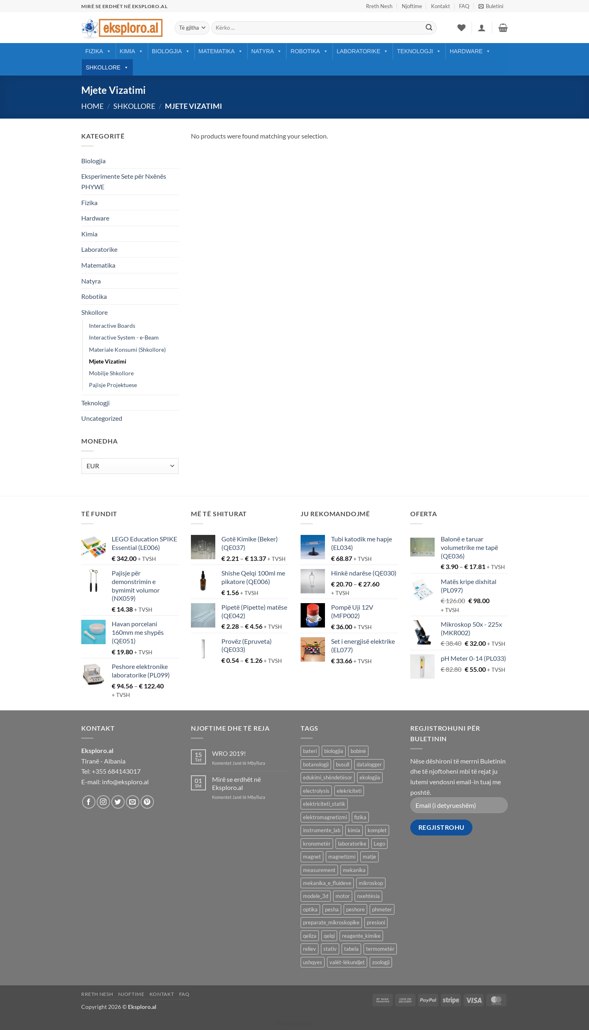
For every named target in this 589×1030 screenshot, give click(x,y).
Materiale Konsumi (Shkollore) (127, 349)
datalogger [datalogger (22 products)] (369, 764)
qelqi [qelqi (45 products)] (329, 936)
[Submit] (429, 28)
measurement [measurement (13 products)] (319, 870)
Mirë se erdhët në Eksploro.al (236, 783)
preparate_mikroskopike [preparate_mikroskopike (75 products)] (331, 922)
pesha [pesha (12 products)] (332, 909)
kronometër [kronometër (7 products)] (317, 843)
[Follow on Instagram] (103, 802)
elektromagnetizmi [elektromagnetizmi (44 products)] (325, 817)
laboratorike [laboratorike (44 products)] (352, 843)
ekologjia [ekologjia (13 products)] (369, 777)
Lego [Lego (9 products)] (379, 843)
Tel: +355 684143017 (111, 771)
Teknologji (419, 51)
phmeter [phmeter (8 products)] (382, 909)
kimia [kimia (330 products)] (354, 830)
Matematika (221, 51)
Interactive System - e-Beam (124, 337)
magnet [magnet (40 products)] (312, 856)
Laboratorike (363, 51)
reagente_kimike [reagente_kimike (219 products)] (361, 936)
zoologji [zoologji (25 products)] (381, 962)
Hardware (470, 51)
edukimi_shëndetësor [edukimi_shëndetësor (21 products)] (327, 777)
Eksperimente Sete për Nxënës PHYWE (123, 181)
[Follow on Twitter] (118, 802)
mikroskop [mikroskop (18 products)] (371, 883)
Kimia (131, 51)
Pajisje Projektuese (113, 384)
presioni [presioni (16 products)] (376, 922)
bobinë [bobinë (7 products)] (358, 751)
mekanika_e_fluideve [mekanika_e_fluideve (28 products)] (327, 883)
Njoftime (412, 6)
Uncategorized (101, 418)
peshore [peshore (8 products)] (355, 909)
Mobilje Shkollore (111, 373)
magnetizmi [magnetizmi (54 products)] (341, 856)
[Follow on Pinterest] (147, 802)
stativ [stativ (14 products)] (330, 949)
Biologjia (171, 51)
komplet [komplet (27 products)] (377, 830)
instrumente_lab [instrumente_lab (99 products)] (321, 830)
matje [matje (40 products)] (369, 856)
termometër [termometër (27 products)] (380, 949)
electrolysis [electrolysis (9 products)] (316, 791)
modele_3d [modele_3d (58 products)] (315, 896)
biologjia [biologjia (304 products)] (333, 751)
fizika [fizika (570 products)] (360, 817)
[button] (491, 6)
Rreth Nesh (379, 6)
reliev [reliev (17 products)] (309, 949)
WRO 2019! (229, 753)
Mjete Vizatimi (107, 361)
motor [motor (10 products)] (343, 896)
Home (92, 106)
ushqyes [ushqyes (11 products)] (312, 962)
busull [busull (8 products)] (342, 764)
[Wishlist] (461, 28)
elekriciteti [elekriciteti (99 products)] (349, 791)
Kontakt (440, 6)
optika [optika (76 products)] (310, 909)
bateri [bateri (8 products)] (310, 751)
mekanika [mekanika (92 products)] (354, 870)
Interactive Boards (112, 325)
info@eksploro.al (125, 781)
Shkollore (107, 67)
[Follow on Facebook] (88, 802)
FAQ (464, 6)
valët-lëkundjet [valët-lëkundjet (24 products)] (347, 962)
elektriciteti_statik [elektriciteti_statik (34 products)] (324, 804)
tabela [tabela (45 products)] (351, 949)
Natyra (266, 51)
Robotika (309, 51)
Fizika (98, 51)
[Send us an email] (132, 802)
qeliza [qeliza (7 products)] (309, 936)
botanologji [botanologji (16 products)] (316, 764)
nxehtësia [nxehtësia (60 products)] (368, 896)
